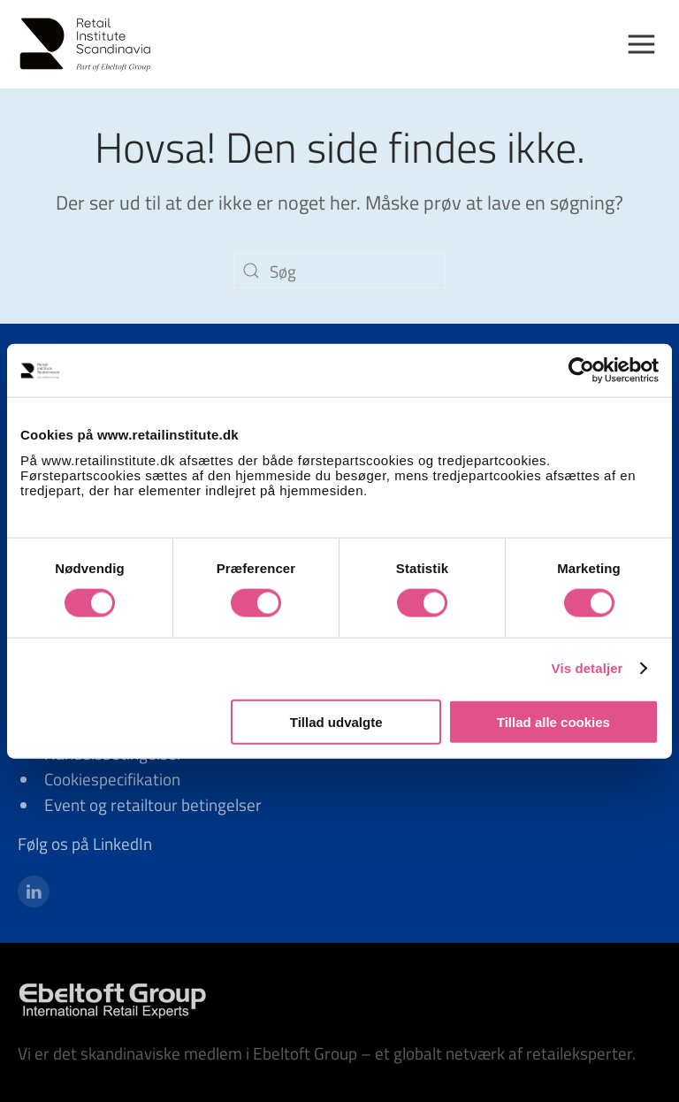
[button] (648, 44)
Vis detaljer (587, 668)
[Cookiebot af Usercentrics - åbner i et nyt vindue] (581, 370)
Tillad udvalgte (336, 721)
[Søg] (339, 270)
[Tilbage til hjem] (93, 44)
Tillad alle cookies (553, 721)
